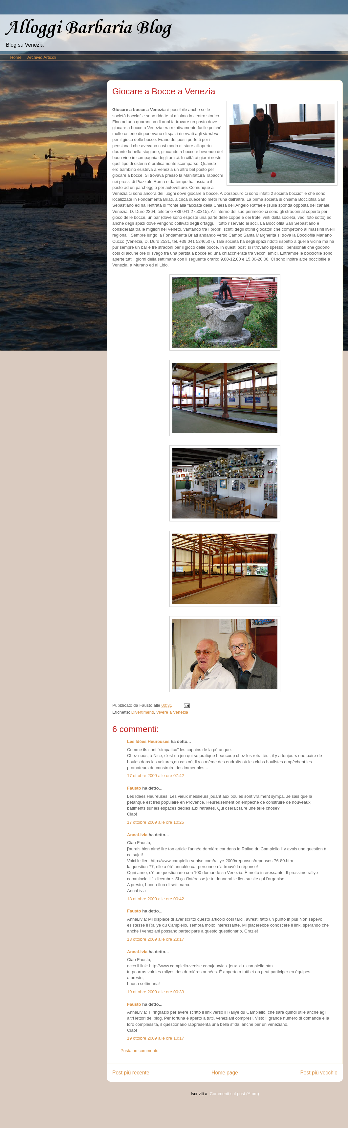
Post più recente (130, 1072)
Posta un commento (139, 1050)
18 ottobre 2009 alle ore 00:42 (155, 898)
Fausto (134, 788)
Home (16, 57)
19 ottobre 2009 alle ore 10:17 (155, 1038)
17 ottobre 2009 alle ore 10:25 (155, 822)
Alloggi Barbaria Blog (88, 28)
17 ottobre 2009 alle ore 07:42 (155, 775)
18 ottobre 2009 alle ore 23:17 (155, 939)
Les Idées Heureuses (148, 741)
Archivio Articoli (41, 57)
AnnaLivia (137, 834)
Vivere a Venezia (172, 712)
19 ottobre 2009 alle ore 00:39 (155, 991)
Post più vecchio (318, 1072)
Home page (224, 1072)
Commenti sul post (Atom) (234, 1093)
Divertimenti (142, 712)
